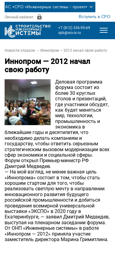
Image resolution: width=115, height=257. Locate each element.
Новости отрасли (20, 50)
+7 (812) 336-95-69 (74, 28)
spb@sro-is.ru (69, 33)
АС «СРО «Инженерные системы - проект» (50, 7)
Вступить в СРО (94, 17)
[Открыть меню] (103, 30)
